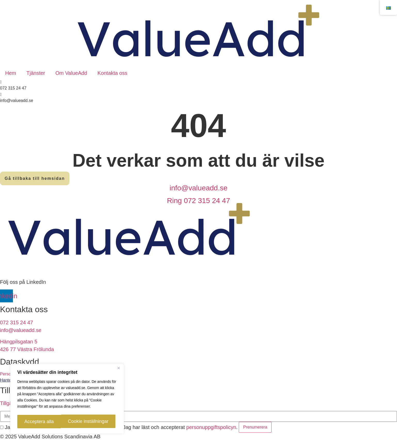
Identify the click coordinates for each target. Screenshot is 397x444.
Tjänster (35, 73)
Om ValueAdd (71, 73)
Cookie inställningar (43, 421)
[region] (67, 399)
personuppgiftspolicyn (211, 427)
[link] (198, 380)
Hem (10, 73)
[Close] (118, 369)
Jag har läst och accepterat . (177, 427)
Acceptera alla (93, 421)
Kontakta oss (113, 73)
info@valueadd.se (199, 188)
